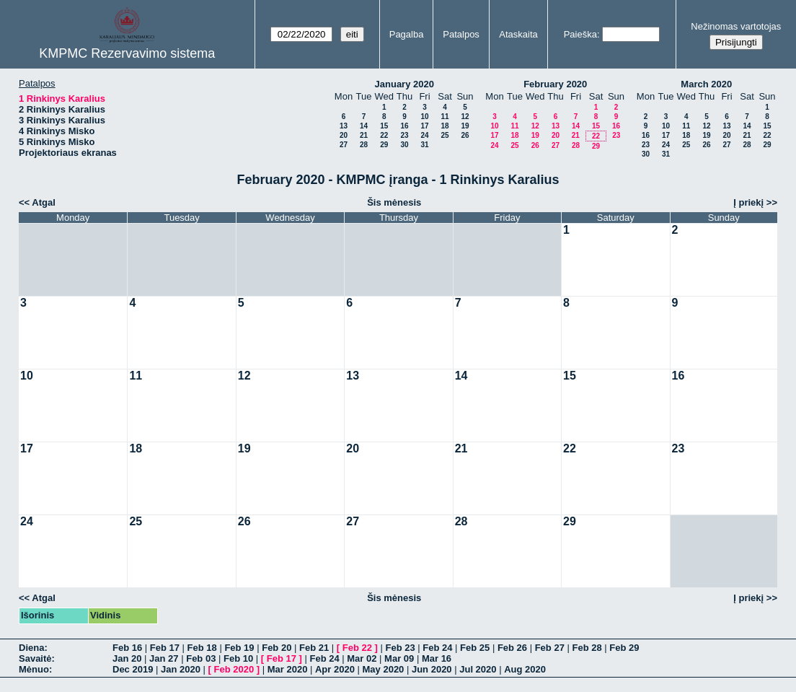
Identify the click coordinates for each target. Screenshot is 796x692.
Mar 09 (399, 658)
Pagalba (406, 34)
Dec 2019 (132, 669)
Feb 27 (550, 647)
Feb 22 (357, 647)
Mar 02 (361, 658)
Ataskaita (518, 34)
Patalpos (461, 34)
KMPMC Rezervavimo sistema (127, 53)
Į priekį (748, 202)
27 (344, 145)
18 (444, 126)
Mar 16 (436, 658)
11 (444, 117)
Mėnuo (34, 669)
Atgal (44, 202)
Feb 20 (276, 647)
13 (344, 126)
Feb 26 (512, 647)
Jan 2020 (180, 669)
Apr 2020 (335, 669)
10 (424, 117)
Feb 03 (201, 658)
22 (384, 135)
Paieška (580, 34)
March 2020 (706, 84)
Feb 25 (475, 647)
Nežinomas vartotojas (736, 26)
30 (404, 145)
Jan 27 (163, 658)
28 (364, 145)
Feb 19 (239, 647)
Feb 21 (314, 647)
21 (364, 135)
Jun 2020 (432, 669)
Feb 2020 (234, 669)
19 (465, 126)
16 (404, 126)
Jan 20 (126, 658)
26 (465, 135)
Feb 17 (165, 647)
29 (384, 145)
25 (444, 135)
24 (424, 135)
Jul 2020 (477, 669)
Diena (31, 647)
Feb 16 (127, 647)
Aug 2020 (525, 669)
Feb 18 (202, 647)
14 (364, 126)
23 (404, 135)
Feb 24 (437, 647)
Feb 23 (400, 647)
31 (424, 145)
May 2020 (383, 669)
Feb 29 (624, 647)
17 (424, 126)
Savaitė (35, 658)
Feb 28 (586, 647)
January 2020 (404, 84)
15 (384, 126)
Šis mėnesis (394, 202)
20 (344, 135)
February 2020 (555, 84)
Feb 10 (238, 658)
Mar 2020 (287, 669)
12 (465, 117)
